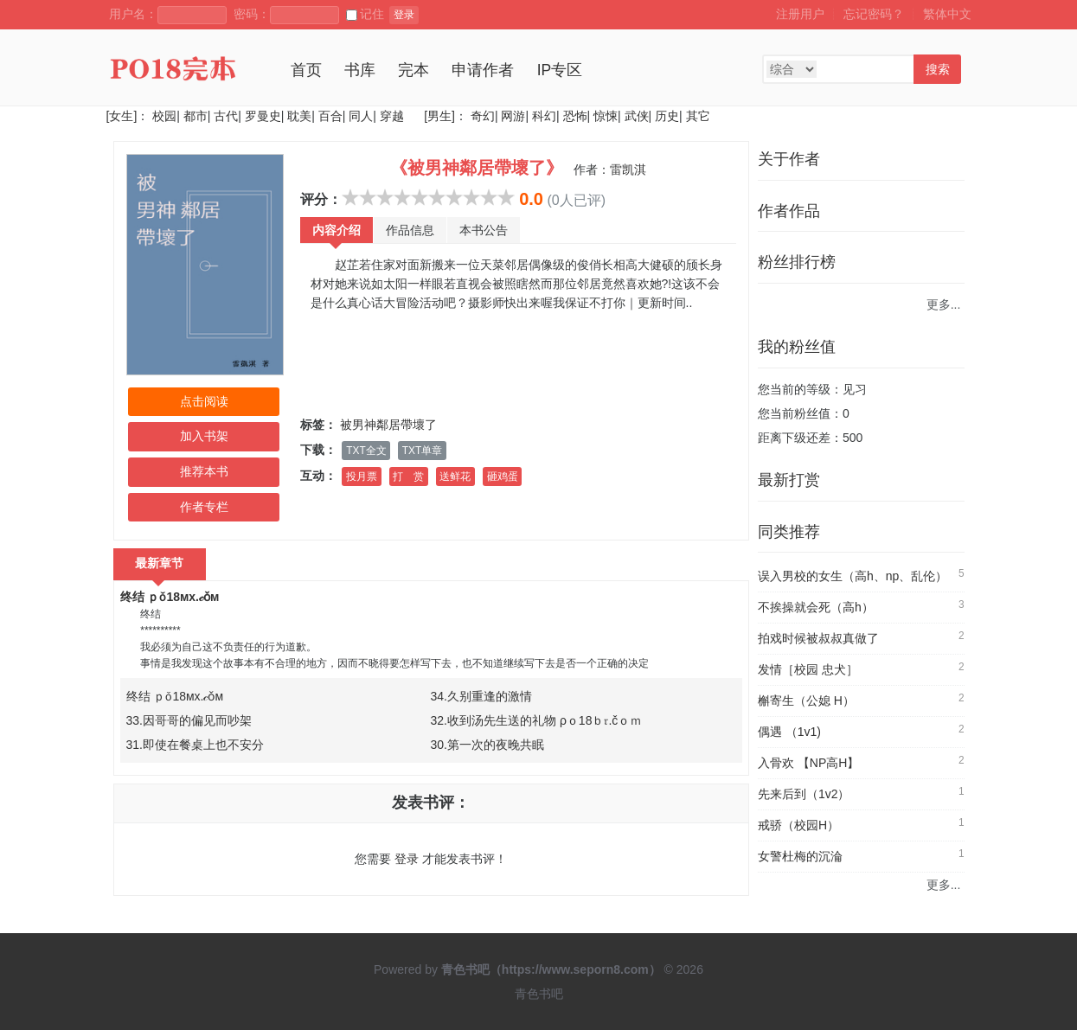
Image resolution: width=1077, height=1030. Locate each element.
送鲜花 (455, 476)
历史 (667, 116)
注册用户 (800, 14)
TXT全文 (366, 451)
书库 (359, 70)
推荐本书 (204, 471)
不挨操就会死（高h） (816, 607)
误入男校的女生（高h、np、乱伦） (852, 576)
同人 (361, 116)
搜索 (938, 69)
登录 (404, 15)
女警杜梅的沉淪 (800, 856)
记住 (365, 14)
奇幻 (483, 116)
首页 (306, 70)
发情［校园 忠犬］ (808, 669)
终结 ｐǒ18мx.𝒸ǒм (170, 597)
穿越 (392, 116)
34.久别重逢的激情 (481, 696)
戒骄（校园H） (798, 825)
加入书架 (204, 436)
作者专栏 (204, 507)
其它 (698, 116)
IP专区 (560, 70)
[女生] (122, 116)
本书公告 (483, 230)
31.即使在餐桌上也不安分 (195, 745)
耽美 (299, 116)
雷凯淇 (628, 169)
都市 (195, 116)
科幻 (544, 116)
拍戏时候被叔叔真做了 (818, 638)
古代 (226, 116)
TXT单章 (422, 451)
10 (506, 197)
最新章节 (160, 563)
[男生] (437, 116)
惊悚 (605, 116)
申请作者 (483, 70)
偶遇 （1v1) (789, 732)
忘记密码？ (873, 14)
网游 (513, 116)
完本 (413, 70)
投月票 (361, 476)
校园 (164, 116)
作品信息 (410, 230)
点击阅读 (204, 401)
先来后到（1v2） (804, 794)
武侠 (637, 116)
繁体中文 (947, 14)
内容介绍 (336, 230)
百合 (330, 116)
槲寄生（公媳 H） (806, 700)
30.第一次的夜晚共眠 (487, 745)
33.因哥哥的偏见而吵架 (189, 720)
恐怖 (575, 116)
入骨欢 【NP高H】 (808, 763)
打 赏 (408, 476)
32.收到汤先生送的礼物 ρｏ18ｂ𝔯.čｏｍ (537, 720)
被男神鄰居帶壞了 (388, 425)
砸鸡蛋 (502, 476)
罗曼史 (263, 116)
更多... (943, 304)
